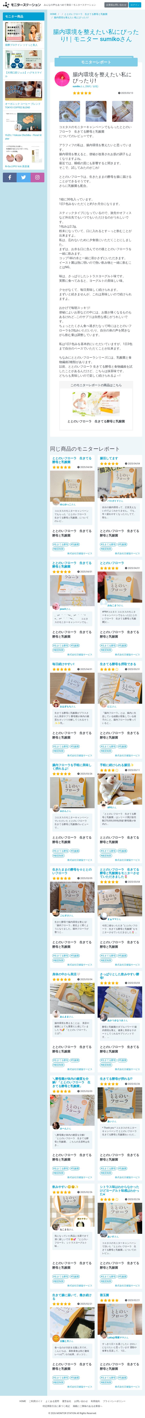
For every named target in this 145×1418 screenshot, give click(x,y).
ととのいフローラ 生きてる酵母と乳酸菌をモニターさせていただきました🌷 (119, 873)
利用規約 (95, 1401)
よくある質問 (52, 1401)
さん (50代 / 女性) (85, 86)
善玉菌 (104, 1295)
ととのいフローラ (112, 563)
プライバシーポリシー (114, 1401)
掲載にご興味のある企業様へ (87, 1406)
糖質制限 (59, 549)
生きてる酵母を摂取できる (118, 664)
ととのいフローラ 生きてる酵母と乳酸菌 (72, 564)
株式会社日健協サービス (79, 553)
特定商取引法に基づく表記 (56, 1406)
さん (68, 504)
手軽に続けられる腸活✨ (117, 765)
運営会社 (66, 1401)
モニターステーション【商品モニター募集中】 (22, 5)
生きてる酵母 (61, 544)
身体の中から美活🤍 (66, 974)
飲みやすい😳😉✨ (65, 1187)
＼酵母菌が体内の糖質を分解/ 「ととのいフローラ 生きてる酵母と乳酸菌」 (71, 1082)
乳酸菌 (75, 544)
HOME (22, 1401)
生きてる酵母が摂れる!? (116, 1079)
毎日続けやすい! (63, 664)
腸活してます (109, 458)
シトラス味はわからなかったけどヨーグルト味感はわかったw (119, 1190)
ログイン (135, 5)
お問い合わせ (81, 1401)
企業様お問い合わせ (116, 5)
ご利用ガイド (35, 1401)
